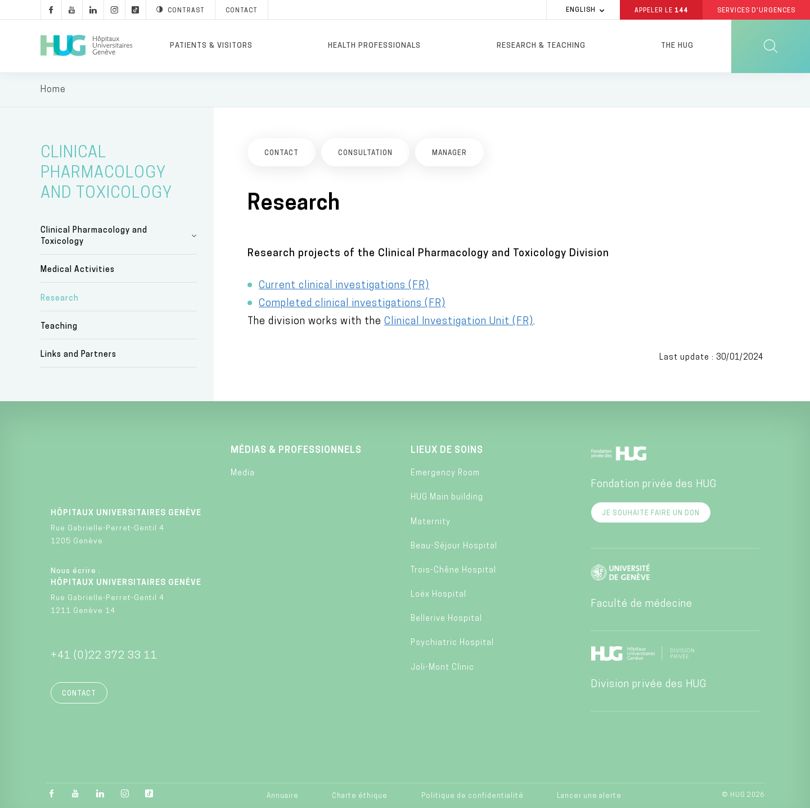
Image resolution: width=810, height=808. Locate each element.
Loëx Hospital (438, 595)
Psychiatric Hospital (452, 643)
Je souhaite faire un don (651, 513)
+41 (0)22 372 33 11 (104, 656)
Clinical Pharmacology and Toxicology (93, 236)
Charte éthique (360, 796)
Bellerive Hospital (446, 619)
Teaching (59, 327)
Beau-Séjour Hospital (454, 546)
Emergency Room (445, 473)
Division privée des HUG (648, 684)
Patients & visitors (211, 45)
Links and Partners (78, 355)
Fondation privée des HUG (654, 484)
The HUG (677, 45)
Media (243, 473)
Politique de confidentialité (472, 796)
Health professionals (374, 45)
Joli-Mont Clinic (442, 668)
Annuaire (283, 796)
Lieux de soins (447, 450)
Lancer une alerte (589, 796)
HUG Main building (447, 497)
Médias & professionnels (296, 450)
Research (59, 298)
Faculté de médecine (641, 604)
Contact (79, 694)
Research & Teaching (541, 45)
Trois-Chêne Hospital (453, 570)
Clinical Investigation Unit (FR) (458, 321)
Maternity (431, 522)
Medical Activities (77, 270)
